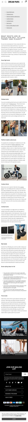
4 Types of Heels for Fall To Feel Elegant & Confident (12, 353)
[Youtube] (18, 382)
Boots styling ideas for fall (12, 25)
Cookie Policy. (18, 415)
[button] (2, 2)
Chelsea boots (9, 14)
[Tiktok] (12, 382)
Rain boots (8, 23)
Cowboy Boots (9, 18)
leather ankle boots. (16, 144)
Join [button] (25, 374)
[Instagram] (9, 382)
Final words (9, 27)
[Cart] (25, 2)
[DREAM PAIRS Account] (22, 2)
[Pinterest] (15, 382)
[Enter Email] (13, 374)
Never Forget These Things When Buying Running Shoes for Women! (12, 334)
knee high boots (6, 68)
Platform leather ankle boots (13, 16)
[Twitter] (21, 382)
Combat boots (9, 21)
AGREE (14, 419)
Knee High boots (10, 12)
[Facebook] (6, 382)
